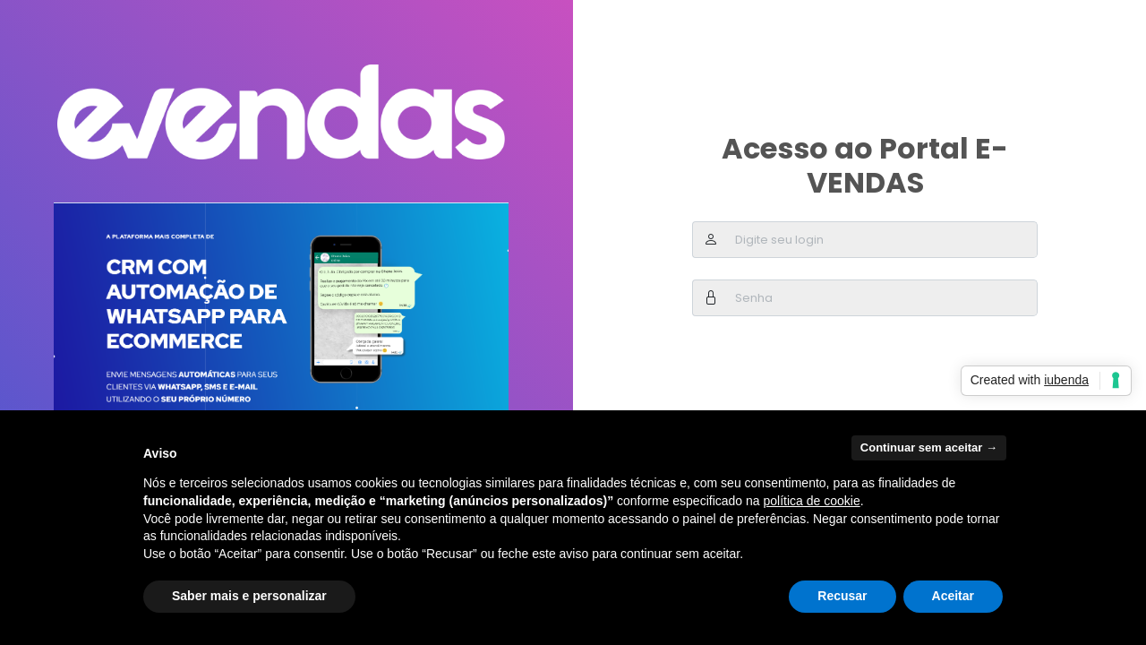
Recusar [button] (842, 596)
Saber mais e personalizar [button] (249, 596)
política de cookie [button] (811, 501)
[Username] (883, 239)
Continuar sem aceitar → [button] (928, 447)
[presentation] (828, 373)
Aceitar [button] (953, 596)
